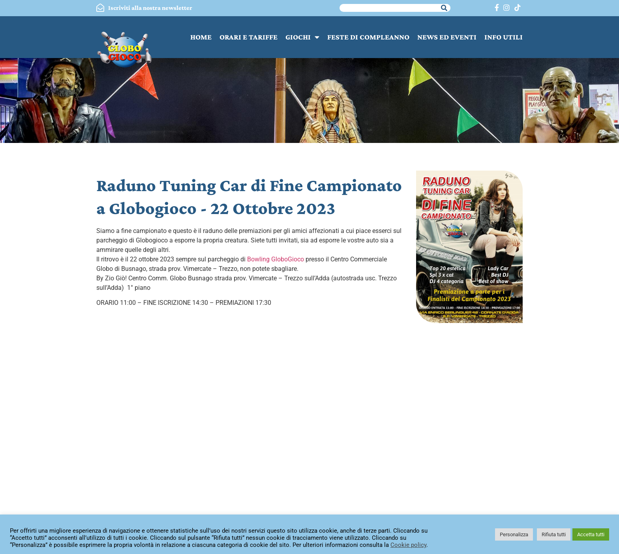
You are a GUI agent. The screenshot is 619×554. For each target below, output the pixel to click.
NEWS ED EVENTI (446, 37)
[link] (275, 259)
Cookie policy (408, 544)
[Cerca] (444, 8)
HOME (201, 37)
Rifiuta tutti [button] (554, 534)
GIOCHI (302, 37)
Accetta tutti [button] (590, 534)
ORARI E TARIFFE (248, 37)
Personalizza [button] (514, 534)
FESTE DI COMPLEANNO (368, 37)
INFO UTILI (503, 37)
